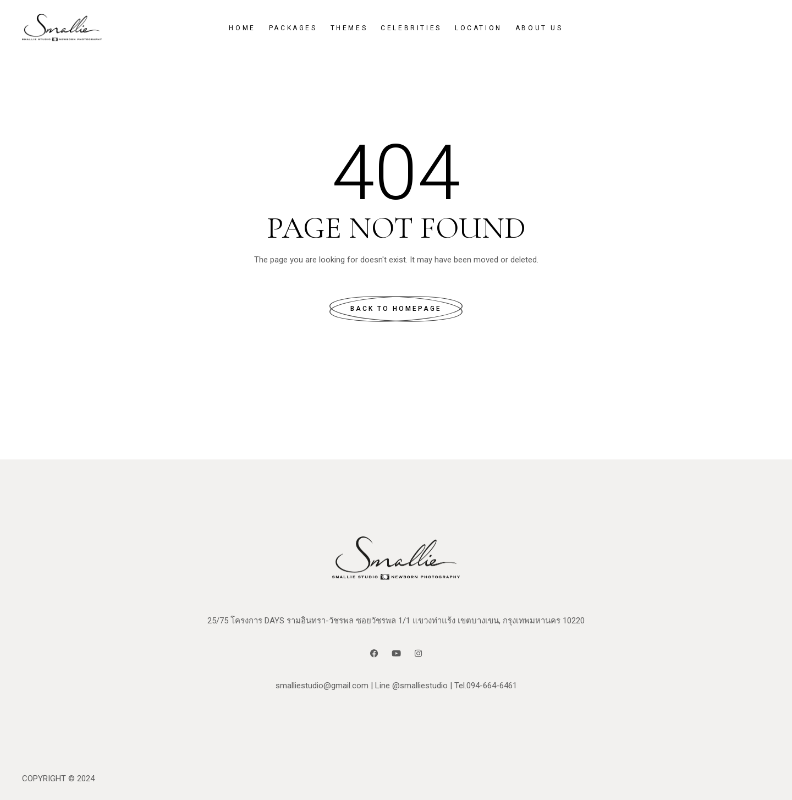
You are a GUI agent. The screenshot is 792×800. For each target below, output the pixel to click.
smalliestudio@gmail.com (322, 686)
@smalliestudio (420, 686)
